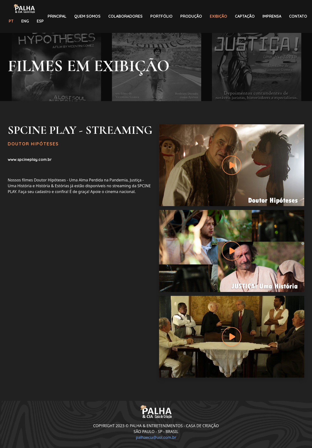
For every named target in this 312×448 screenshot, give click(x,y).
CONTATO (298, 16)
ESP (40, 21)
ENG (25, 21)
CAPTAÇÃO (245, 16)
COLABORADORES (125, 16)
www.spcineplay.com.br (30, 159)
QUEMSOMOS (87, 16)
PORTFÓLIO (161, 16)
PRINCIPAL (57, 16)
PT (11, 21)
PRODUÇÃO (191, 16)
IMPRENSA (271, 16)
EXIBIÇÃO (218, 16)
